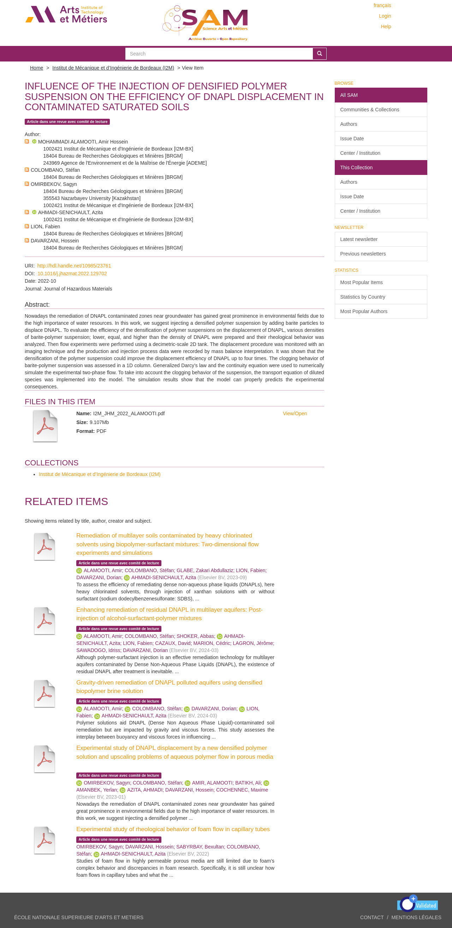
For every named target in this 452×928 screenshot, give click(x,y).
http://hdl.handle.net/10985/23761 (74, 266)
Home (36, 68)
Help (386, 26)
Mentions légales (416, 917)
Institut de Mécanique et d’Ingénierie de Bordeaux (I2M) (113, 68)
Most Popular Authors (364, 311)
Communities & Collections (369, 109)
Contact (372, 917)
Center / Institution (360, 153)
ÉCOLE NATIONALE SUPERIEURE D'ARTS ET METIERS (78, 917)
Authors (348, 124)
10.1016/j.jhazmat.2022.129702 (72, 273)
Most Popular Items (361, 282)
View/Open (295, 413)
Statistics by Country (363, 297)
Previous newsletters (363, 254)
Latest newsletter (359, 239)
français (382, 5)
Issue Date (352, 138)
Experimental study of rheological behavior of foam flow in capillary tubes (173, 829)
